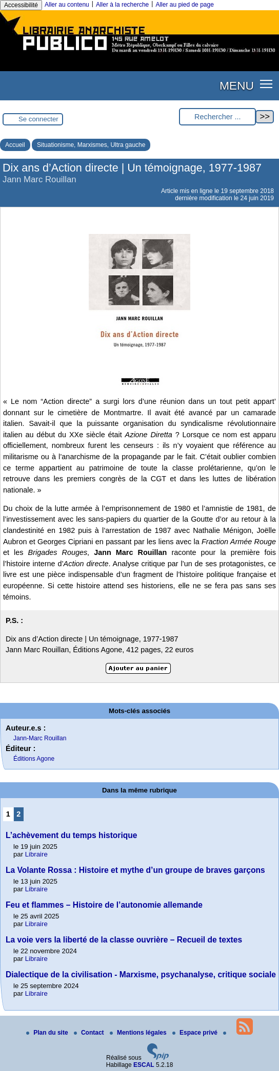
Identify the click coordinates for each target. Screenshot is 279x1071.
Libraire (36, 854)
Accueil (15, 144)
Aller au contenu (67, 4)
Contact (90, 1032)
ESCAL (143, 1064)
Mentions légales (139, 1032)
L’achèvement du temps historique (71, 835)
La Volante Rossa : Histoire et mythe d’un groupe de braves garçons (135, 870)
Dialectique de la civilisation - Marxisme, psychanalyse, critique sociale (141, 974)
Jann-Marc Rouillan (39, 738)
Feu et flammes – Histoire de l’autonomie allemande (104, 905)
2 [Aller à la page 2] (18, 814)
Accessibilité (21, 5)
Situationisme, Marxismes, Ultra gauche (91, 144)
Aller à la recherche (122, 4)
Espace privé (195, 1032)
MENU (237, 85)
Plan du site (48, 1032)
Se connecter (38, 119)
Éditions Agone (33, 758)
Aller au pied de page (184, 4)
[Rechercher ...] (217, 117)
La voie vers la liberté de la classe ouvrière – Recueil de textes (124, 939)
